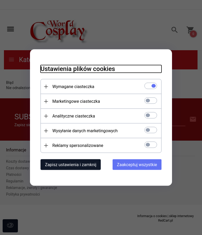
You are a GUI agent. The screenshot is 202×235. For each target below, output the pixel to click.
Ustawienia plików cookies (78, 69)
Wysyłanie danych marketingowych (85, 130)
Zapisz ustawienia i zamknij (70, 164)
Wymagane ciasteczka (73, 86)
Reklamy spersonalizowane (77, 145)
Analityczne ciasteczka (73, 116)
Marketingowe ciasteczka (76, 101)
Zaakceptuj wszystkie (137, 164)
